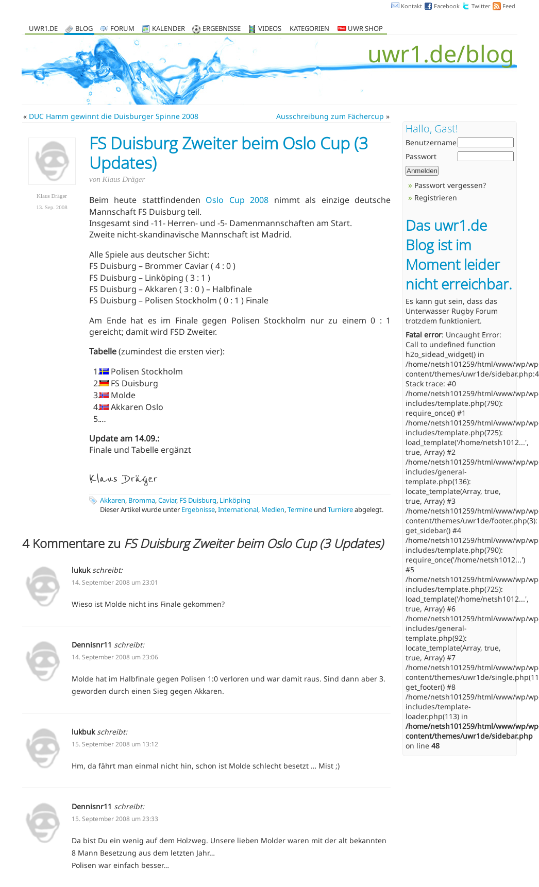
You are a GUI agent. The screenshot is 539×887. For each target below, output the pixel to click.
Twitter (481, 6)
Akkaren (112, 500)
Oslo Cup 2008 (237, 200)
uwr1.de (43, 29)
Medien (272, 509)
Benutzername (431, 142)
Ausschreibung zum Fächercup (330, 116)
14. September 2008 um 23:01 (115, 582)
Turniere (340, 509)
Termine (300, 509)
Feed (508, 6)
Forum (122, 29)
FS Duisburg (197, 500)
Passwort (421, 156)
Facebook (447, 6)
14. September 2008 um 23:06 (115, 657)
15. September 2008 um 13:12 (115, 744)
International (238, 509)
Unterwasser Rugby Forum (452, 311)
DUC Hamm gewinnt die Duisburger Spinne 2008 (113, 116)
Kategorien (309, 29)
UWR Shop (360, 29)
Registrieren (435, 197)
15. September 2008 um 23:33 (115, 818)
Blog (84, 29)
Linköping (235, 500)
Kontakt (411, 6)
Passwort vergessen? (450, 185)
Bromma (141, 500)
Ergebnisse (222, 29)
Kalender (168, 29)
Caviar (167, 500)
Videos (269, 29)
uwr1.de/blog (440, 53)
